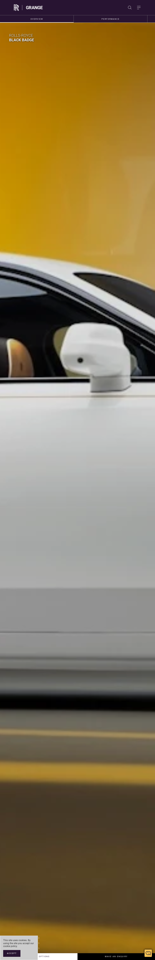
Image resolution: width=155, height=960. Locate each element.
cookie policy (10, 946)
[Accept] (11, 953)
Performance (111, 19)
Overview (37, 19)
